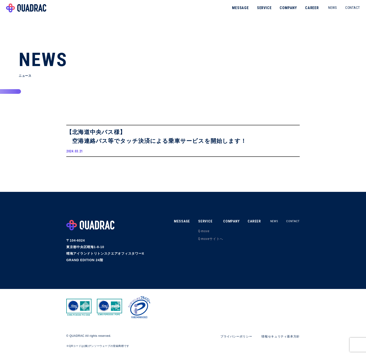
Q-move (200, 233)
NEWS (327, 10)
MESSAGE (234, 10)
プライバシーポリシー (232, 338)
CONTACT (347, 10)
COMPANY (282, 10)
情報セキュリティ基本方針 (279, 338)
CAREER (306, 10)
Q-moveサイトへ (206, 240)
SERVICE (258, 10)
